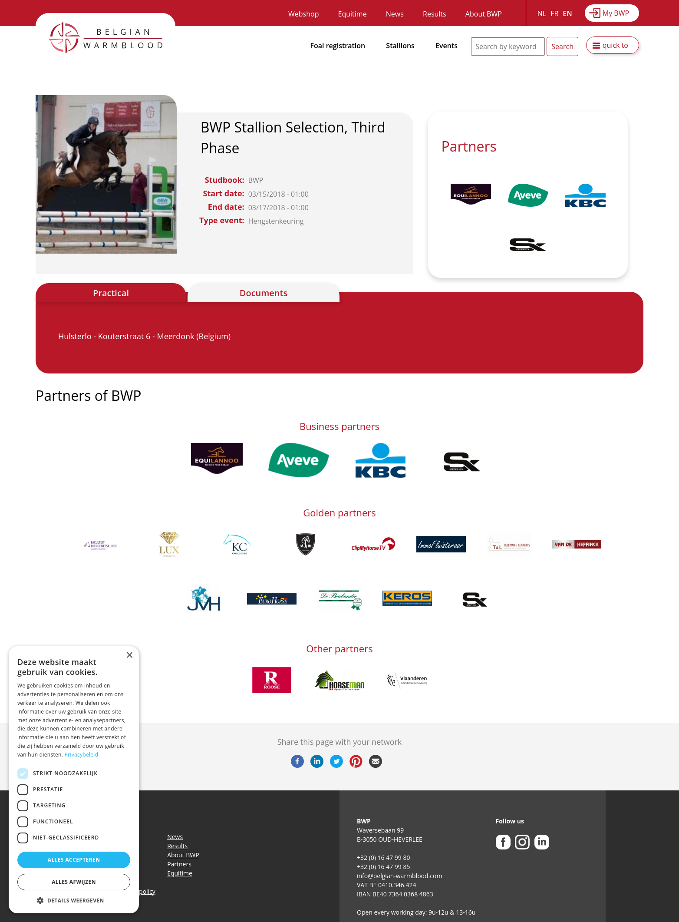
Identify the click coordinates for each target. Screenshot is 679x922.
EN (567, 13)
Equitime (352, 14)
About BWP (483, 14)
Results (434, 14)
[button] (73, 900)
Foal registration (338, 45)
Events (446, 45)
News (395, 14)
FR (554, 13)
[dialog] (74, 779)
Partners (179, 864)
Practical (111, 293)
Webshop (303, 14)
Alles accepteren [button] (74, 859)
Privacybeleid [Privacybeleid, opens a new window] (82, 754)
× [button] (129, 655)
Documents (263, 293)
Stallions (400, 45)
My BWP (616, 13)
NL (541, 13)
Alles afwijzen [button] (74, 882)
